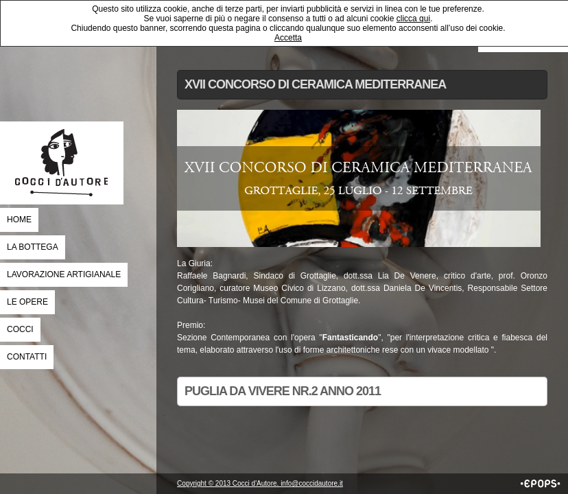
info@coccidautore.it (312, 483)
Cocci (20, 329)
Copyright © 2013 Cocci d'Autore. (229, 483)
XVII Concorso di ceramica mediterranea (315, 84)
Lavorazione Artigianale (64, 274)
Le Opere (27, 302)
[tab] (362, 84)
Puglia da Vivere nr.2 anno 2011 (283, 391)
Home (19, 219)
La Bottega (32, 247)
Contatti (27, 357)
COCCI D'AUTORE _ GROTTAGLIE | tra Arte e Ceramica (61, 163)
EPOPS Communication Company (540, 484)
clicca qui (413, 18)
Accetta (288, 38)
